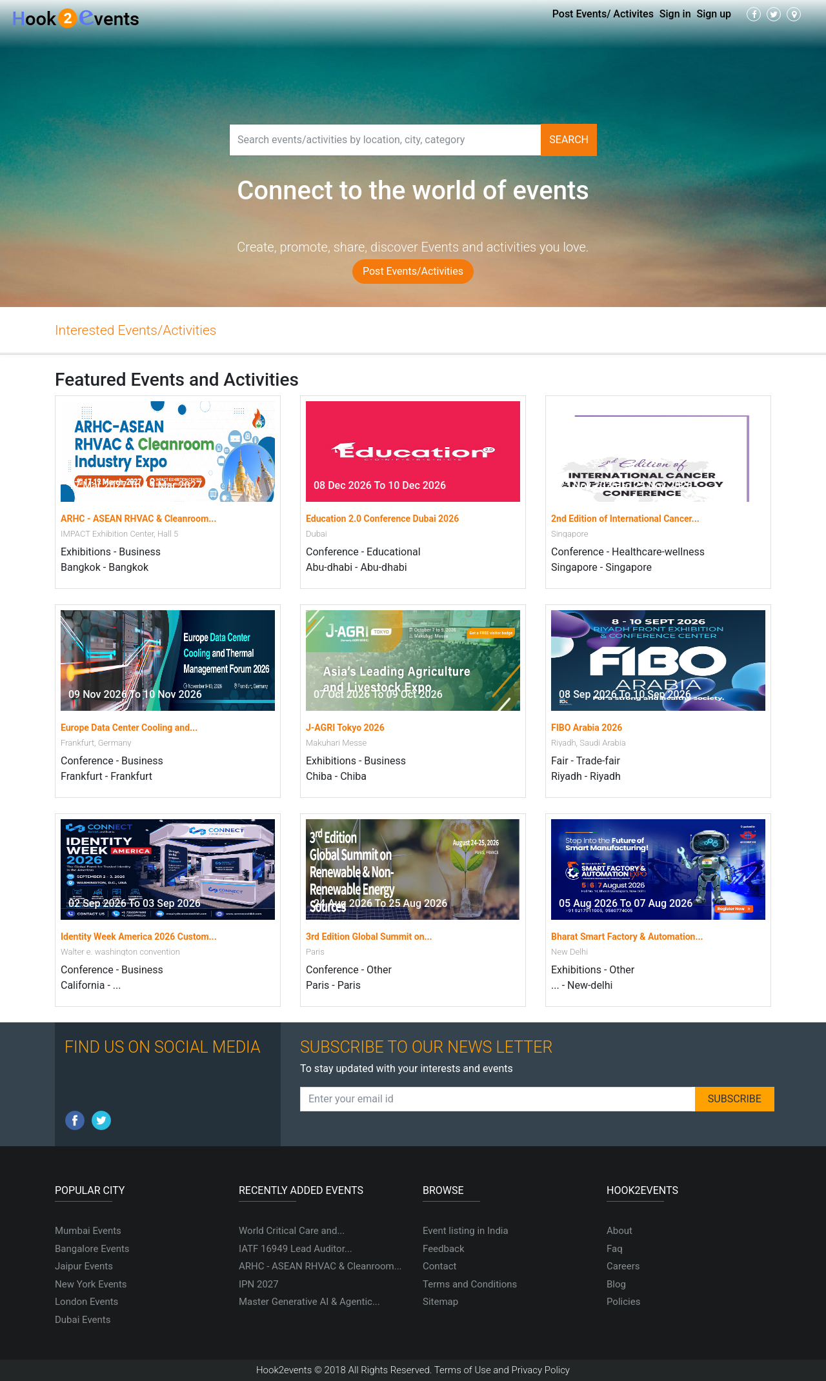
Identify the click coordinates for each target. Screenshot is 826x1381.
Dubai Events (82, 1320)
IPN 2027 (259, 1284)
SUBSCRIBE (734, 1099)
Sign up (714, 14)
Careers (623, 1266)
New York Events (91, 1284)
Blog (616, 1284)
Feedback (444, 1249)
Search (569, 140)
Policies (623, 1301)
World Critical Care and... (292, 1231)
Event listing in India (466, 1231)
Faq (615, 1249)
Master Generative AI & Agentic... (309, 1301)
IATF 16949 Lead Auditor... (295, 1249)
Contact (439, 1266)
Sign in (675, 14)
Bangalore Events (92, 1249)
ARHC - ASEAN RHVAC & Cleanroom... (320, 1266)
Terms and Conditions (470, 1284)
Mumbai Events (88, 1231)
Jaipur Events (84, 1266)
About (619, 1231)
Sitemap (440, 1301)
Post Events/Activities (413, 271)
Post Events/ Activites (603, 14)
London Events (86, 1301)
